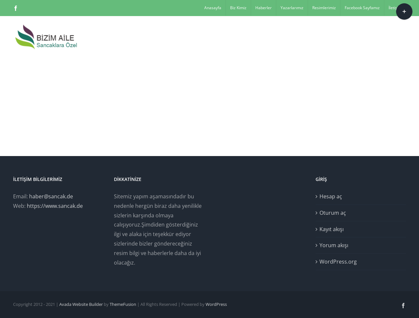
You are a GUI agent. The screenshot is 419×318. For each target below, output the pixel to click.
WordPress (216, 304)
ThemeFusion (123, 304)
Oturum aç (332, 212)
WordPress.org (338, 261)
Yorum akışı (333, 245)
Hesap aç (330, 196)
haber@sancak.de (51, 196)
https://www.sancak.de (55, 205)
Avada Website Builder (81, 304)
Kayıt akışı (331, 229)
